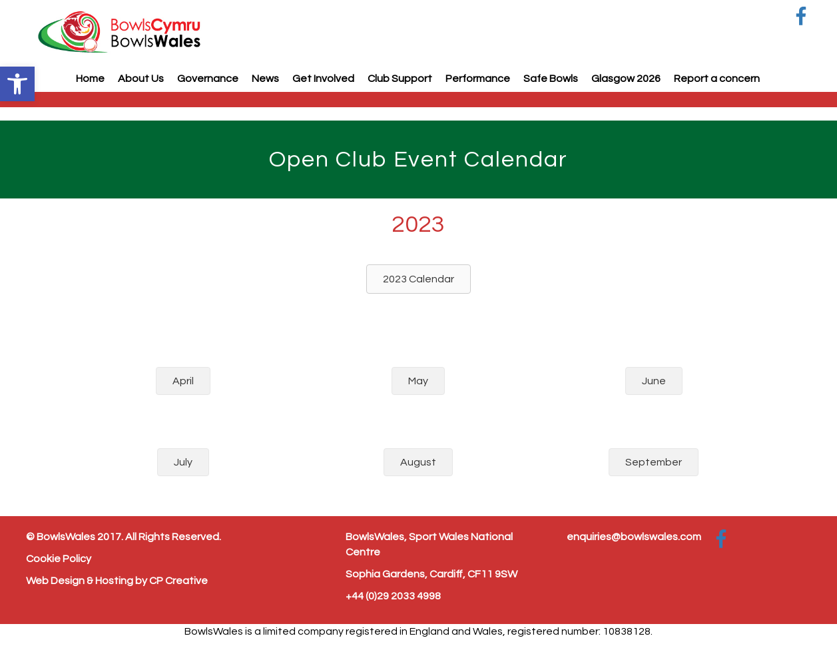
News (265, 78)
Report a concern (717, 78)
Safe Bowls (550, 78)
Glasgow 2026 (626, 78)
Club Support (400, 78)
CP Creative (178, 580)
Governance (207, 78)
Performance (477, 78)
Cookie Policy (58, 558)
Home (90, 78)
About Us (141, 78)
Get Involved (323, 78)
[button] (17, 84)
